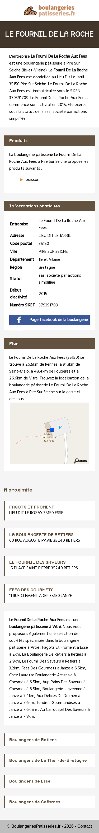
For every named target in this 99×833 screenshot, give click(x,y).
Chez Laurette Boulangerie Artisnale (41, 675)
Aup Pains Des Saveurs (62, 682)
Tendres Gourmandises (56, 702)
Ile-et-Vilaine (34, 70)
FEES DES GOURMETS (31, 590)
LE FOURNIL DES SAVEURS (37, 562)
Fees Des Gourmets (39, 668)
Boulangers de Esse (29, 781)
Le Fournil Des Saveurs (41, 661)
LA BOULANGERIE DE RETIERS (41, 535)
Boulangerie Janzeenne (62, 689)
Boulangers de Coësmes (34, 802)
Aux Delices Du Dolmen (56, 696)
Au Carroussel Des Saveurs (63, 709)
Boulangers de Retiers (32, 740)
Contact (84, 826)
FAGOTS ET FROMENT (31, 507)
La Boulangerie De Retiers (44, 654)
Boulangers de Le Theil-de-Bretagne (48, 760)
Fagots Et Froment (59, 647)
